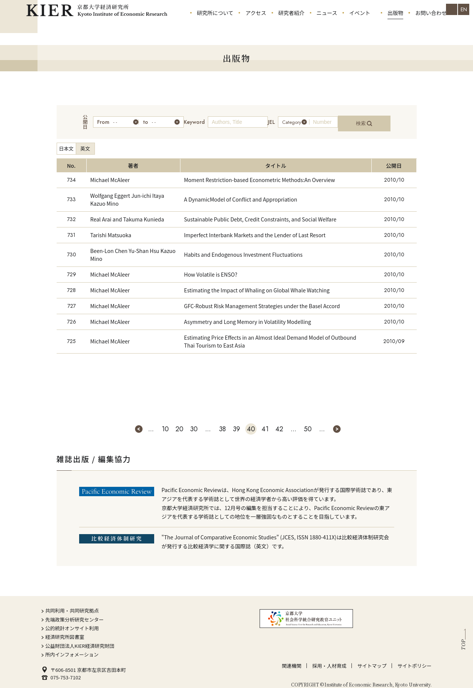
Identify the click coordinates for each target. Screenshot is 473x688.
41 (265, 421)
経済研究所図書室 (64, 629)
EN (464, 9)
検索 (375, 118)
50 (308, 421)
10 (165, 421)
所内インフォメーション (72, 647)
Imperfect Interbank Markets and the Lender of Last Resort (255, 227)
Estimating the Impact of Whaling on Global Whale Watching (257, 282)
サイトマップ (371, 658)
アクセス (255, 26)
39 (236, 421)
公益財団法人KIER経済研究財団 (79, 638)
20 (179, 421)
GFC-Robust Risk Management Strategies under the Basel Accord (262, 298)
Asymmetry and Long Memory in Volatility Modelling (247, 314)
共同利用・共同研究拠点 (72, 603)
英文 (85, 141)
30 (194, 421)
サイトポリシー (414, 658)
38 (222, 421)
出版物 (395, 26)
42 (279, 421)
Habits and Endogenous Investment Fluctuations (243, 247)
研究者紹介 (291, 26)
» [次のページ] (337, 421)
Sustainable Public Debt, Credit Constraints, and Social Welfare (260, 211)
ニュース (327, 26)
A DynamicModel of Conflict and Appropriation (240, 192)
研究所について (215, 26)
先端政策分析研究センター (74, 612)
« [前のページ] (139, 421)
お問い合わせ (431, 26)
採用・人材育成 (329, 658)
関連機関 (291, 658)
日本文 (66, 141)
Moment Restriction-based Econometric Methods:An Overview (259, 172)
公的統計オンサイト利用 (72, 621)
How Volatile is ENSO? (210, 267)
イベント (359, 26)
